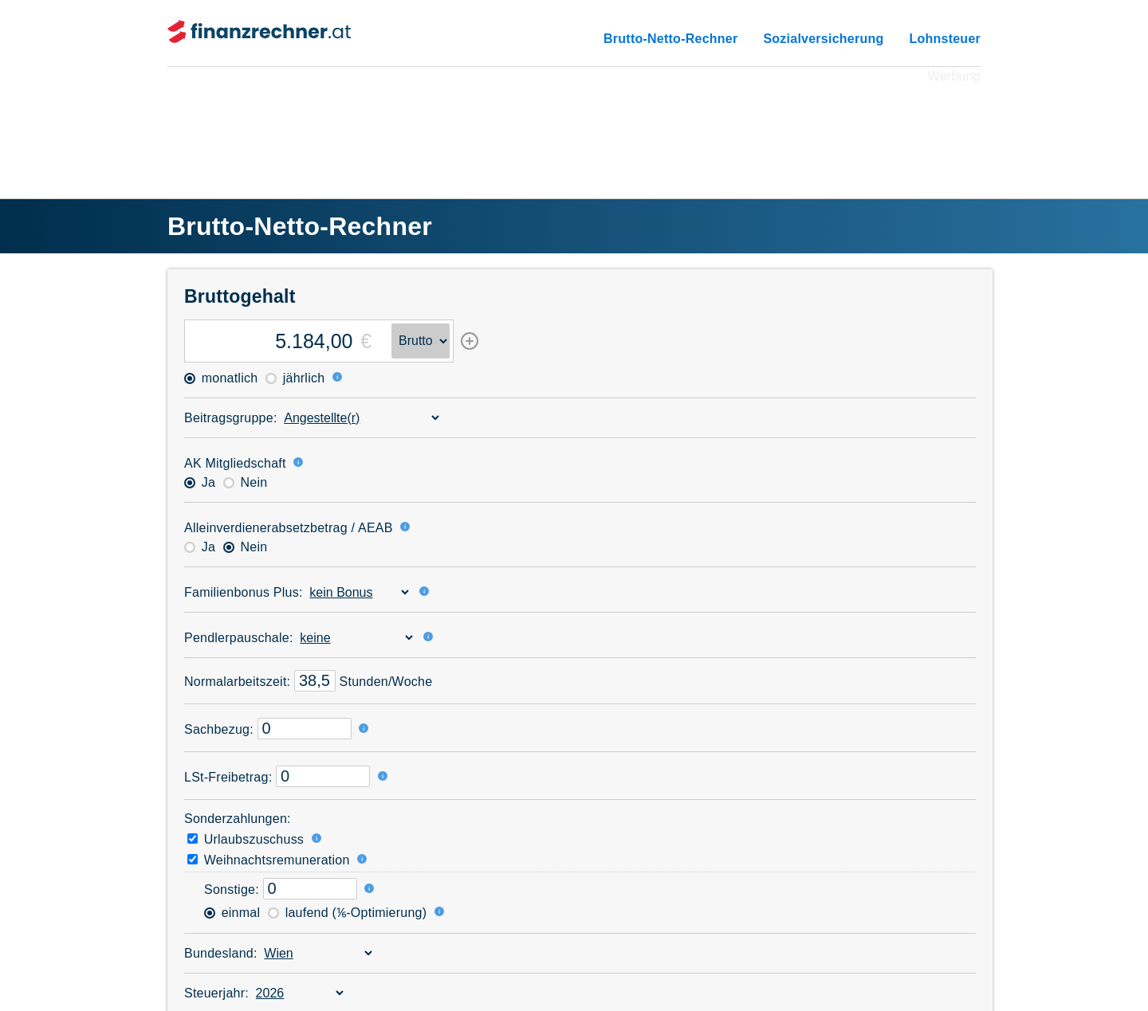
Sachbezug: (219, 729)
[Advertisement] (574, 123)
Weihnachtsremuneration (268, 860)
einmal (232, 912)
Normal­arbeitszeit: (237, 681)
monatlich (221, 378)
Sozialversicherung (823, 38)
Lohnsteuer (945, 38)
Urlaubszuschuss (245, 839)
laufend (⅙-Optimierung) (347, 912)
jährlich (294, 378)
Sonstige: (231, 889)
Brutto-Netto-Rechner (670, 38)
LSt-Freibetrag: (228, 777)
